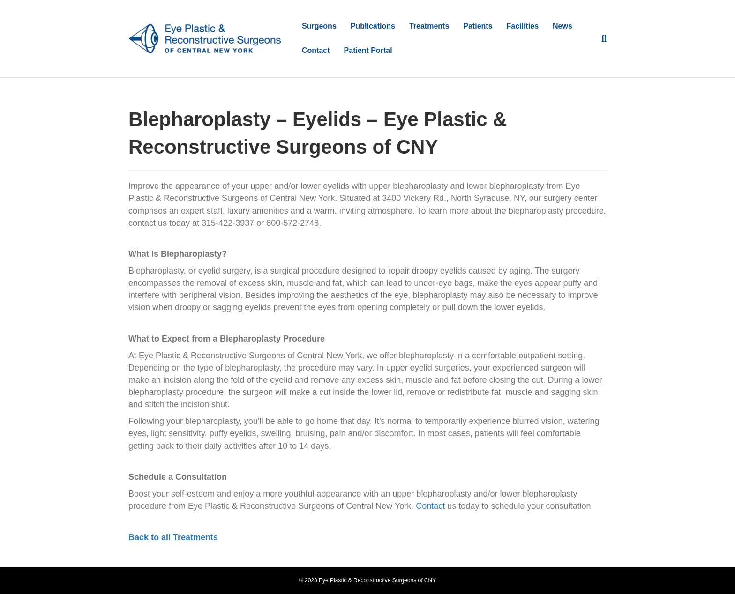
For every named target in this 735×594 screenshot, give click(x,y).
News (562, 26)
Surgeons (319, 26)
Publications (373, 26)
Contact (316, 50)
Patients (477, 26)
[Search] (600, 38)
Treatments (429, 26)
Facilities (523, 26)
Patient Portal (368, 50)
